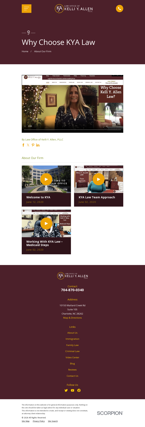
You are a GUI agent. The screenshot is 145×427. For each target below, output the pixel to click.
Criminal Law (72, 351)
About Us (72, 332)
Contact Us (72, 375)
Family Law (72, 345)
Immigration (72, 338)
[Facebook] (79, 390)
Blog (72, 363)
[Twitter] (66, 390)
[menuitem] (25, 421)
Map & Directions (72, 317)
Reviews (72, 369)
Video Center (72, 357)
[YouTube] (72, 390)
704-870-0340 (72, 290)
